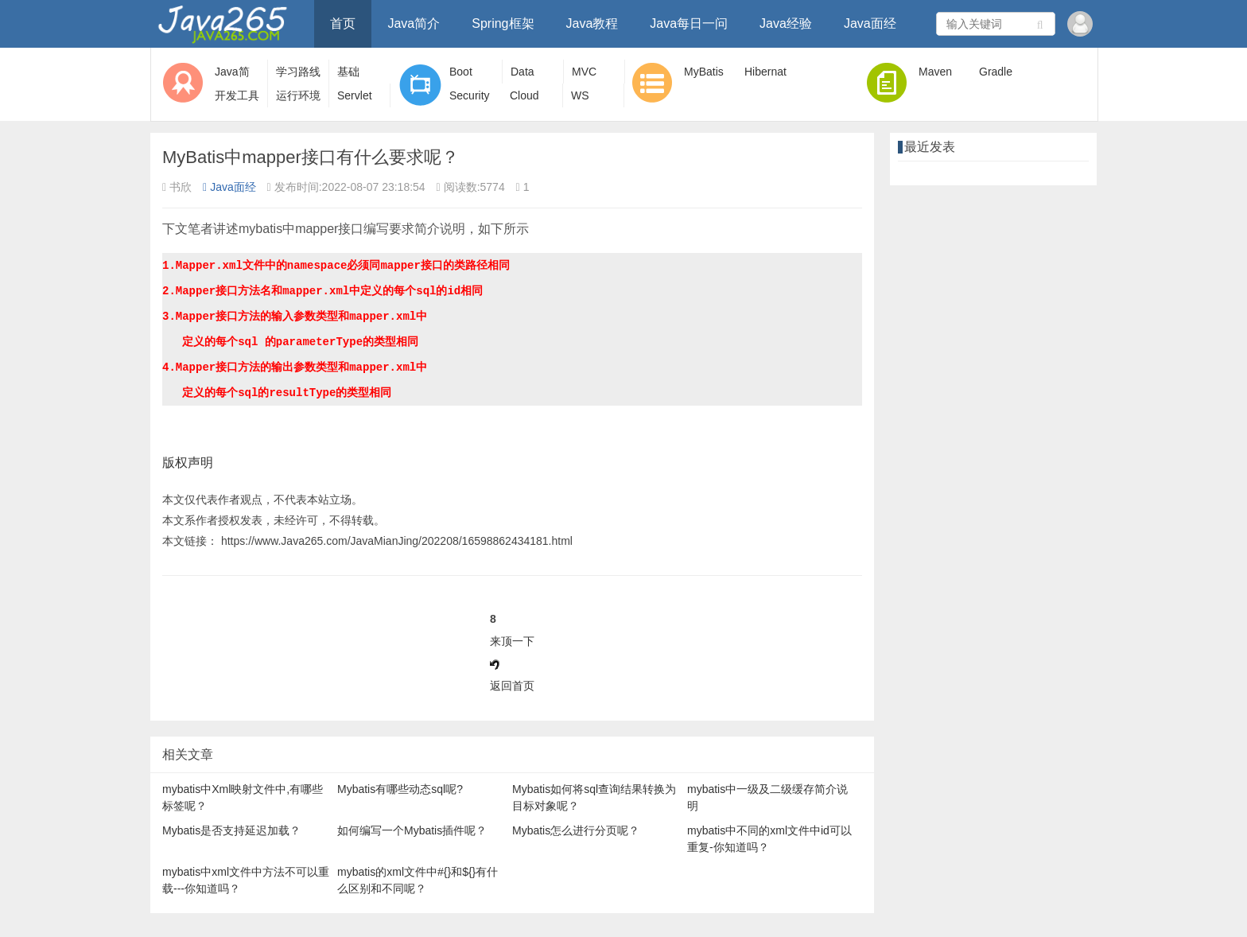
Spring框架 (503, 23)
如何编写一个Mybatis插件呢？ (412, 830)
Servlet (354, 95)
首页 (342, 23)
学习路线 (298, 71)
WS (580, 95)
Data (522, 71)
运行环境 (298, 95)
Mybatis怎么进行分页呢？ (575, 830)
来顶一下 (512, 641)
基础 (348, 71)
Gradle (995, 71)
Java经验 (785, 23)
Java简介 (413, 23)
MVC (584, 71)
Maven (935, 71)
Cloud (524, 95)
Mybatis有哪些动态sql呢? (400, 789)
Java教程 (592, 23)
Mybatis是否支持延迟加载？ (231, 830)
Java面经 (870, 23)
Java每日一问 (689, 23)
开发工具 (237, 95)
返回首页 (512, 685)
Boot (460, 71)
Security (469, 95)
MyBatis (704, 71)
